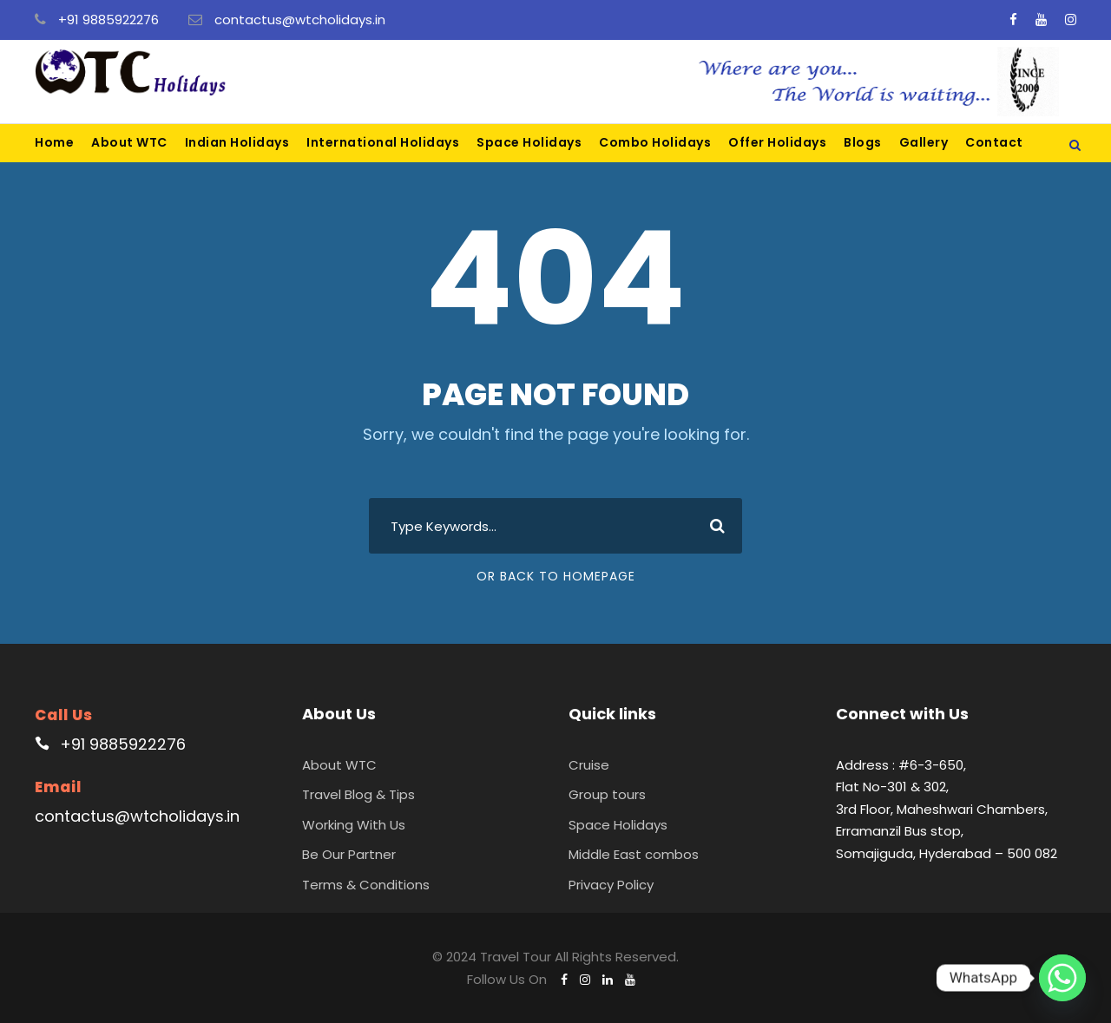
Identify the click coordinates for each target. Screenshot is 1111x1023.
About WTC (129, 142)
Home (54, 142)
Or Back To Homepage (556, 576)
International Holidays (382, 142)
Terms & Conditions (366, 884)
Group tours (607, 794)
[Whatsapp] (1062, 977)
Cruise (589, 765)
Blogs (863, 142)
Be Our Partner (349, 854)
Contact (994, 142)
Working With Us (353, 825)
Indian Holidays (237, 142)
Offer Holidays (777, 142)
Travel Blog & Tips (358, 794)
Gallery (924, 142)
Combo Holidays (655, 142)
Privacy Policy (611, 884)
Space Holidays (529, 142)
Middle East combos (634, 854)
